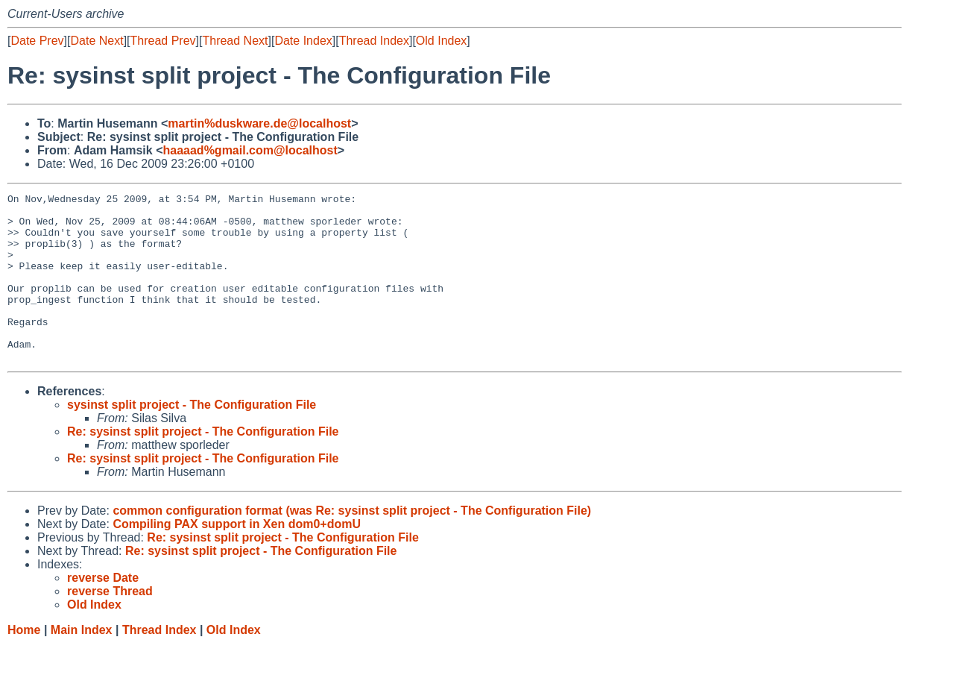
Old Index (441, 40)
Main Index (82, 663)
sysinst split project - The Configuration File (191, 438)
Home (23, 663)
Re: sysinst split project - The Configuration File (202, 465)
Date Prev (36, 40)
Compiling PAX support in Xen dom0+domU (237, 557)
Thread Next (235, 40)
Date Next (96, 40)
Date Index (303, 40)
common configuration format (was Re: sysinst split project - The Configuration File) (352, 544)
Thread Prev (163, 40)
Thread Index (374, 40)
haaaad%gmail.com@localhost (250, 150)
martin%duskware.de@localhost (259, 123)
